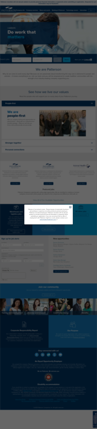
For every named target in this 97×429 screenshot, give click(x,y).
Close (70, 207)
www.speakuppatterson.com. (48, 219)
